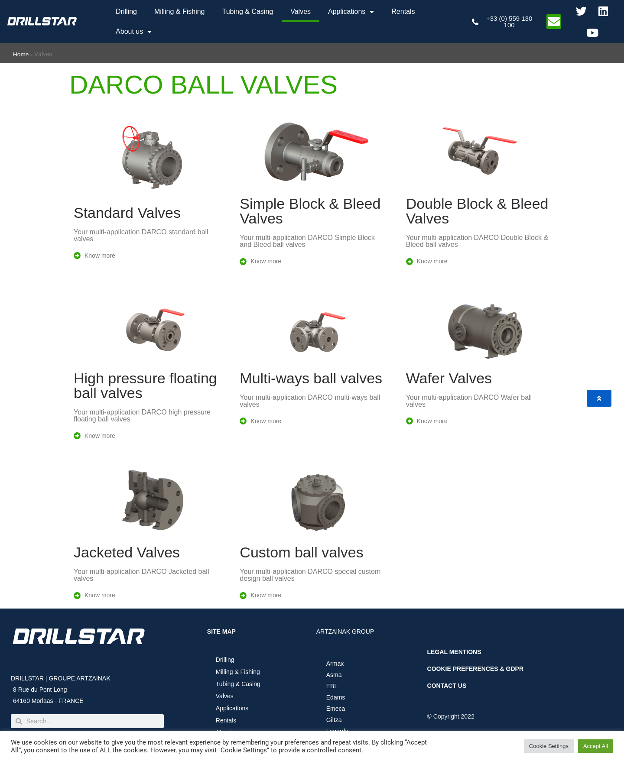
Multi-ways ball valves (311, 378)
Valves (300, 11)
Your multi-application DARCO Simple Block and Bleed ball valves (307, 241)
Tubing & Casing (247, 11)
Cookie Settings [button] (549, 746)
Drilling (126, 11)
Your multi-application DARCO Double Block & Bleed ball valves (477, 241)
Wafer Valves (449, 378)
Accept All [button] (595, 746)
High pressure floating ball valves (145, 385)
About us (134, 31)
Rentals (403, 11)
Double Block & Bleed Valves (477, 211)
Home (21, 54)
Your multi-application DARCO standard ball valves (141, 235)
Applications (351, 11)
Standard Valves (127, 212)
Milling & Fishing (179, 11)
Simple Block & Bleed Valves (310, 211)
